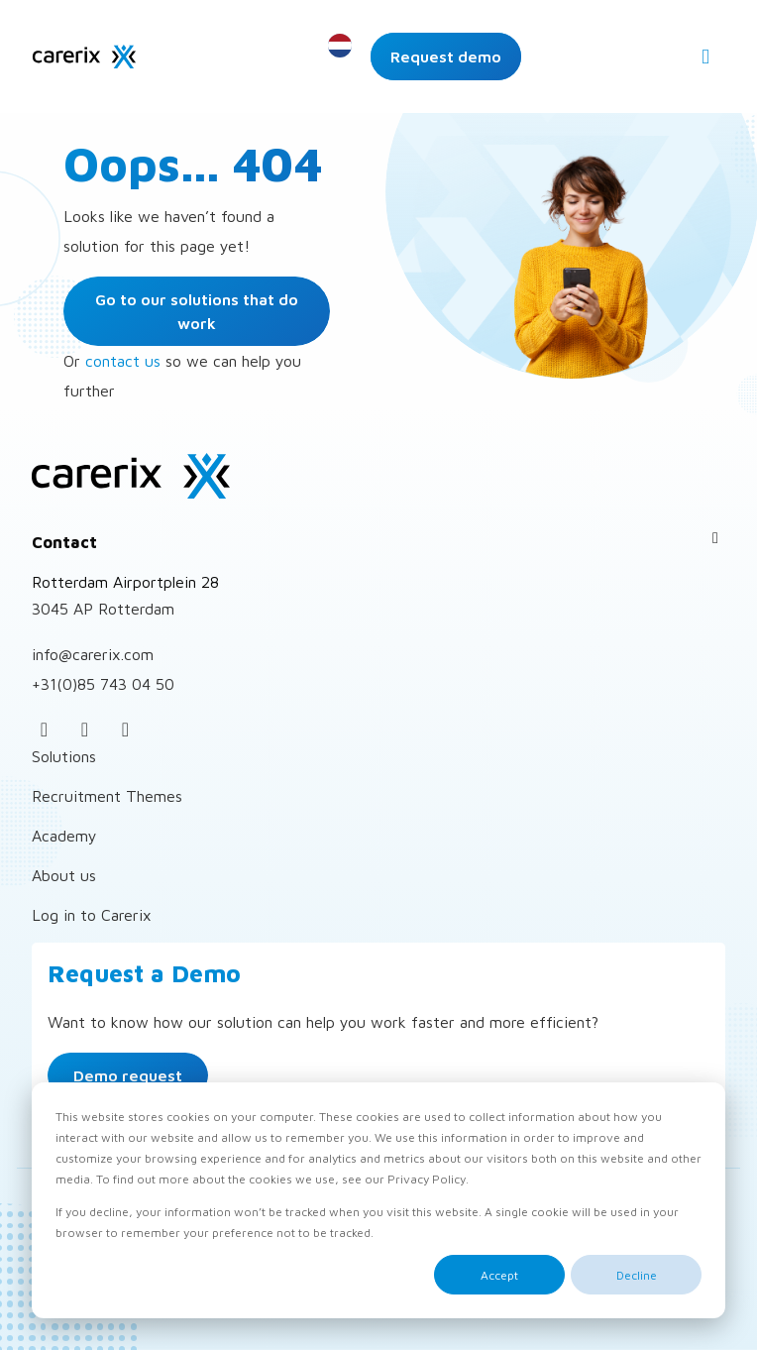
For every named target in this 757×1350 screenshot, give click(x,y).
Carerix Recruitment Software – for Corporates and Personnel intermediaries (84, 56)
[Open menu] (705, 56)
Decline (636, 1275)
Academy (64, 835)
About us (64, 875)
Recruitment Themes (107, 796)
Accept (499, 1275)
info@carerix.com (93, 654)
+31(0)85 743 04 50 (103, 684)
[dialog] (378, 1200)
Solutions (64, 756)
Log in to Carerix (92, 915)
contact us (123, 361)
